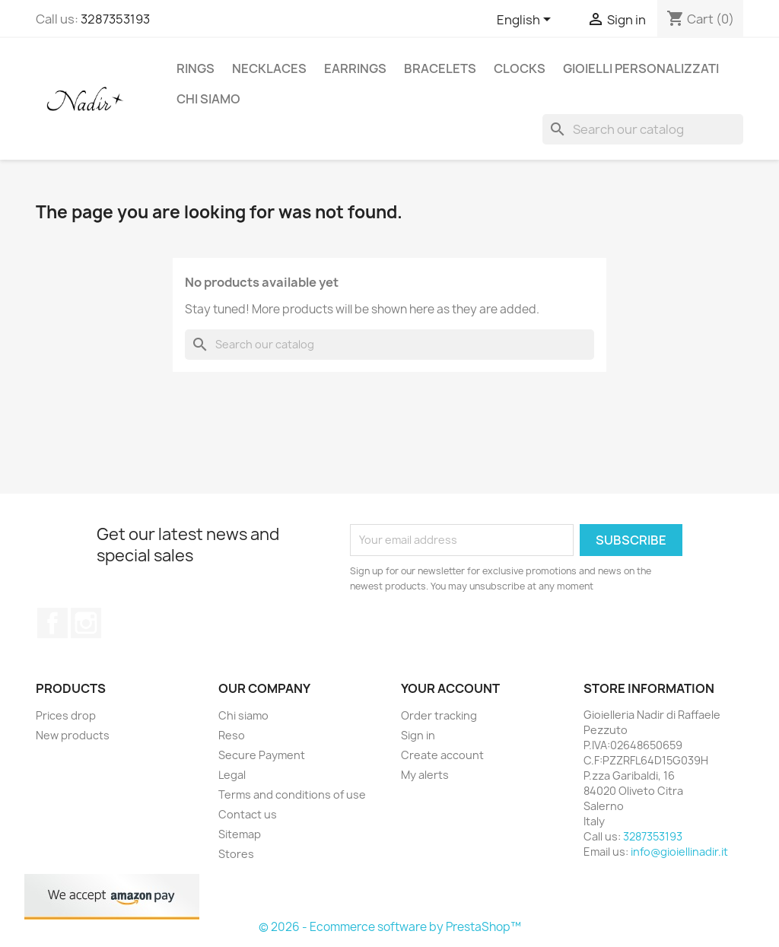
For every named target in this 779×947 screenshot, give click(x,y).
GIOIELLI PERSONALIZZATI (641, 68)
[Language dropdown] (526, 20)
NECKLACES (269, 68)
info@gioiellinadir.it (679, 851)
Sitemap (239, 834)
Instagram (86, 623)
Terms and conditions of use (292, 794)
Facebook (52, 623)
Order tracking (439, 715)
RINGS (195, 68)
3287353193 (115, 19)
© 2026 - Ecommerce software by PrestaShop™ (390, 927)
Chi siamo (208, 99)
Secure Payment (261, 755)
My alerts (425, 774)
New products (73, 735)
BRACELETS (440, 68)
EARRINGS (355, 68)
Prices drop (66, 715)
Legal (232, 774)
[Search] (642, 129)
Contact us (247, 814)
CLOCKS (519, 68)
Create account (442, 755)
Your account (450, 688)
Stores (236, 854)
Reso (231, 735)
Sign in (418, 735)
